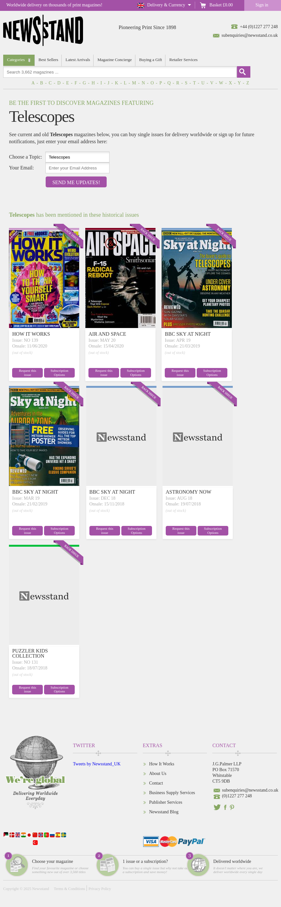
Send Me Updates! (76, 182)
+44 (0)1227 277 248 (259, 26)
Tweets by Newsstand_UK (96, 764)
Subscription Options (59, 373)
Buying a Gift (150, 59)
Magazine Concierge (114, 59)
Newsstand (40, 889)
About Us (157, 773)
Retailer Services (183, 59)
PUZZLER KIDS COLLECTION (30, 653)
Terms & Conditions (69, 889)
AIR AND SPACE (107, 334)
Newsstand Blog (163, 811)
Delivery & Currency (166, 5)
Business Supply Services (172, 792)
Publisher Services (165, 802)
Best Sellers (48, 59)
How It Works (161, 764)
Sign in (261, 5)
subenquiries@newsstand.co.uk (250, 35)
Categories (16, 59)
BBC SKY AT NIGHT (188, 334)
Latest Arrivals (77, 59)
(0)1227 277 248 (237, 796)
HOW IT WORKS (31, 334)
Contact (156, 783)
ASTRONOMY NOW (188, 492)
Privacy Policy (99, 889)
